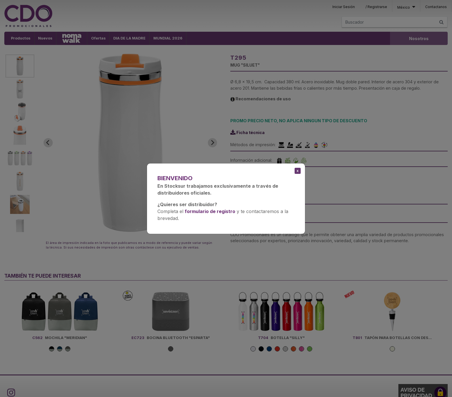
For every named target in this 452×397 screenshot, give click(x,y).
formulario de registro (210, 211)
